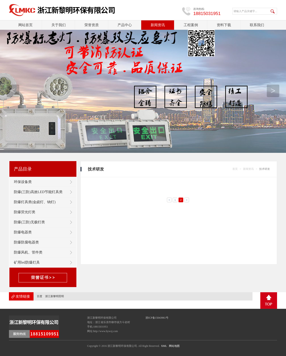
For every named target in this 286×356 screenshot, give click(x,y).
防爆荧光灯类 (24, 212)
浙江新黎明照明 (54, 296)
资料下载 (224, 25)
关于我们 (58, 25)
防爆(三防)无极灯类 (29, 222)
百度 (39, 296)
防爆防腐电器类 (26, 242)
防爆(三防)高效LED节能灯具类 (38, 192)
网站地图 (174, 345)
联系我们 (257, 25)
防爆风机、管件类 (28, 252)
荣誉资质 (91, 25)
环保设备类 (23, 182)
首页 (235, 169)
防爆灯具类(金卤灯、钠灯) (35, 202)
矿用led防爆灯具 (27, 262)
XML (164, 345)
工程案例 (191, 25)
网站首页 (25, 25)
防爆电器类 (23, 232)
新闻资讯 (158, 25)
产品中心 (125, 25)
